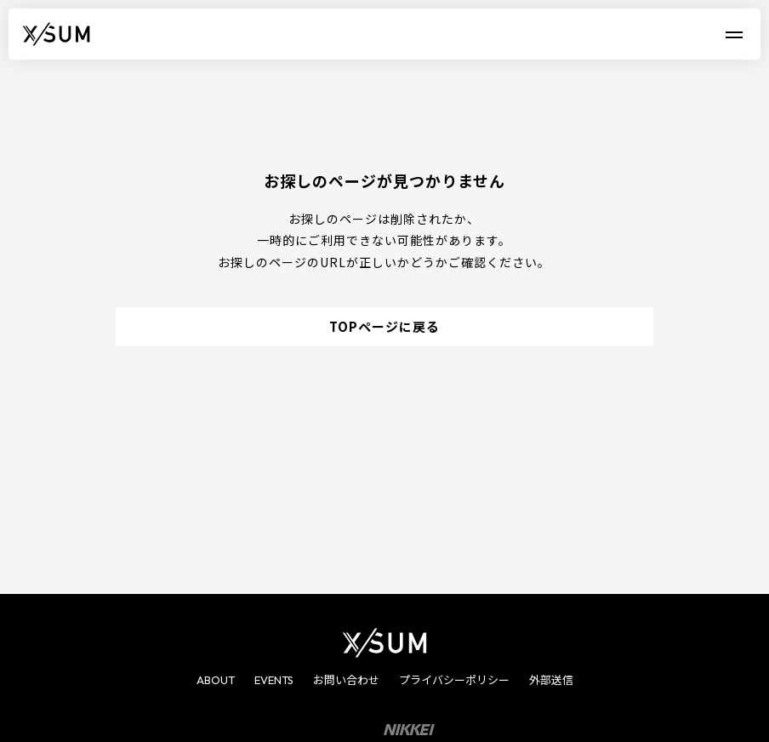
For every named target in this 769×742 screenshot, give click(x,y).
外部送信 (551, 680)
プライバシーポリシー (454, 680)
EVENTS (273, 680)
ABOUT (216, 680)
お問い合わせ (346, 680)
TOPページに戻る (384, 326)
